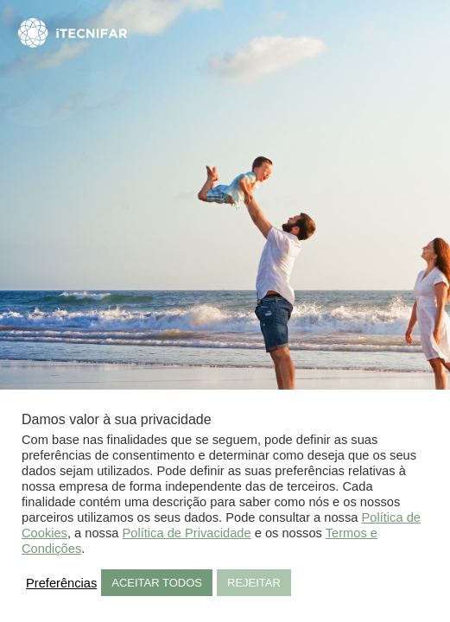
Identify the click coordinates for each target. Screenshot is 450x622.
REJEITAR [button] (254, 582)
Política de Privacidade (187, 533)
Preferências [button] (61, 583)
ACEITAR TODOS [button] (156, 582)
